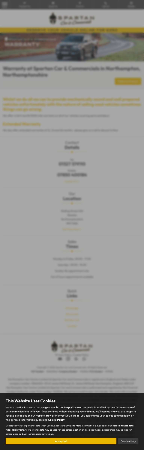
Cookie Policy (56, 419)
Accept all (61, 441)
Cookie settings (128, 441)
